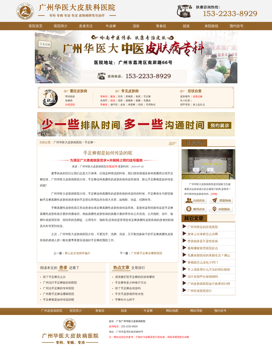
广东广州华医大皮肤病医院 (130, 321)
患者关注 (86, 26)
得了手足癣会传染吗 (128, 288)
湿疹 (136, 26)
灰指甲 (104, 100)
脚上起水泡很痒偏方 (77, 253)
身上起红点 (199, 104)
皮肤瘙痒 (185, 96)
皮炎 (122, 104)
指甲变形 (185, 104)
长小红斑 (185, 100)
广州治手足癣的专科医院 (58, 288)
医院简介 (61, 26)
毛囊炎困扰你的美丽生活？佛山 (209, 255)
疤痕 (140, 104)
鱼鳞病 (69, 100)
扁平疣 (114, 104)
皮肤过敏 (198, 96)
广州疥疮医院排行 (200, 290)
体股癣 (131, 104)
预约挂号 (236, 26)
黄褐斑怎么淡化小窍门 (203, 262)
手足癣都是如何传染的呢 (58, 299)
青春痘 (161, 26)
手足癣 (147, 96)
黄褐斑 (129, 96)
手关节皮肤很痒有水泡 (129, 293)
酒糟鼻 (129, 100)
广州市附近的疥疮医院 (203, 227)
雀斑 (138, 96)
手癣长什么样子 (125, 299)
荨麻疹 (104, 104)
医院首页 (36, 26)
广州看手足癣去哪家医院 (146, 253)
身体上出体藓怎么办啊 (203, 234)
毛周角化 (151, 104)
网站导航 (196, 310)
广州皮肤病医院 (51, 310)
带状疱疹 (70, 96)
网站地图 (172, 310)
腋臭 (112, 96)
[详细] (214, 194)
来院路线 (211, 26)
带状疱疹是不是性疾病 (203, 241)
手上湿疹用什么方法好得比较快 (209, 269)
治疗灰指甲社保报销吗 (203, 276)
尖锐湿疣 (70, 104)
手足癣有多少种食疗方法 (130, 282)
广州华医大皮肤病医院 (67, 142)
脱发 (186, 26)
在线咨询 (111, 166)
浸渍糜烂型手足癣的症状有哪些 (135, 276)
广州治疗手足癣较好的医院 (60, 282)
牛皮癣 (111, 26)
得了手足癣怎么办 (54, 276)
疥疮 (120, 96)
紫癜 (138, 100)
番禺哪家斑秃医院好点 (203, 248)
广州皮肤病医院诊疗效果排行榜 (209, 283)
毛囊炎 (147, 100)
